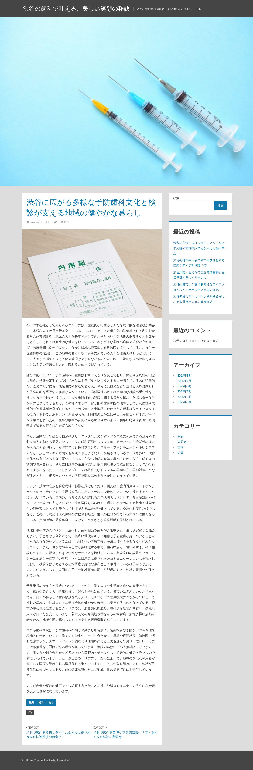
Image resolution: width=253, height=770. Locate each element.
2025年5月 (184, 391)
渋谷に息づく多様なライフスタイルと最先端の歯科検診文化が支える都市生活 (199, 248)
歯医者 (181, 442)
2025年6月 (184, 386)
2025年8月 (184, 375)
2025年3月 (184, 402)
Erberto (63, 222)
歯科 (41, 702)
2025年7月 (184, 381)
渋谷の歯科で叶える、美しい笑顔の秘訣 (78, 8)
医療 (31, 702)
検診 (30, 712)
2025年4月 (184, 397)
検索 (176, 198)
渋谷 (51, 702)
